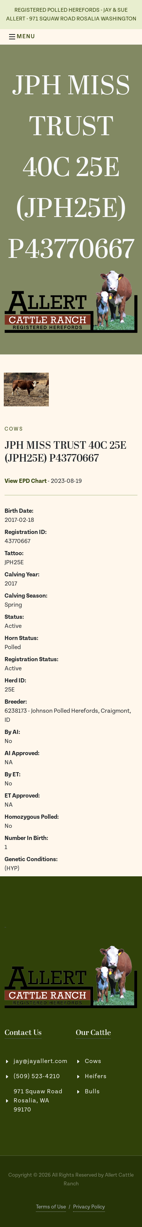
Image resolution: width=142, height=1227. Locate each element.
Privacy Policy (89, 1207)
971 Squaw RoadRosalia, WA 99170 (38, 1100)
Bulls (92, 1091)
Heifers (96, 1076)
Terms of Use (51, 1207)
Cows (14, 429)
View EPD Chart (26, 481)
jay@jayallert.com (40, 1061)
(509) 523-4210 (37, 1076)
